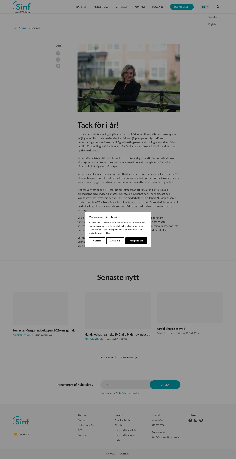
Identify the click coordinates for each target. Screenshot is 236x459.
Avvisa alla (115, 240)
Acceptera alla (136, 240)
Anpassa (97, 240)
